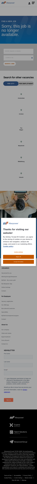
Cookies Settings (18, 251)
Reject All (18, 256)
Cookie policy (8, 246)
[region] (18, 242)
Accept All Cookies (18, 261)
